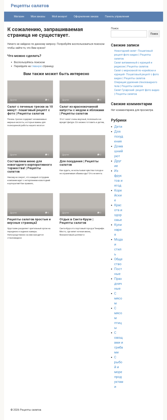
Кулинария (118, 229)
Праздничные (118, 283)
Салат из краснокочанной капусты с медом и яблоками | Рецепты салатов (82, 110)
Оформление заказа (86, 16)
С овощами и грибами (118, 342)
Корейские (118, 195)
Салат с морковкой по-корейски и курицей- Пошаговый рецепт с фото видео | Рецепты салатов (136, 74)
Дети (118, 127)
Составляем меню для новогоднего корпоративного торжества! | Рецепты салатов (29, 166)
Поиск (115, 28)
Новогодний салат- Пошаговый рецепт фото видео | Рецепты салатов (133, 54)
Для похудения (118, 136)
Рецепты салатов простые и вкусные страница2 (29, 221)
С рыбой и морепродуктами (118, 372)
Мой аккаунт (59, 16)
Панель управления (117, 16)
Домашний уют (118, 151)
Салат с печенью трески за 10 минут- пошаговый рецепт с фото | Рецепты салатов (30, 110)
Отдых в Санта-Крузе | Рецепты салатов (76, 221)
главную (36, 66)
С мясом (118, 298)
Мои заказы (38, 16)
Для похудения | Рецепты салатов (79, 162)
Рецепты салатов (30, 5)
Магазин (19, 16)
